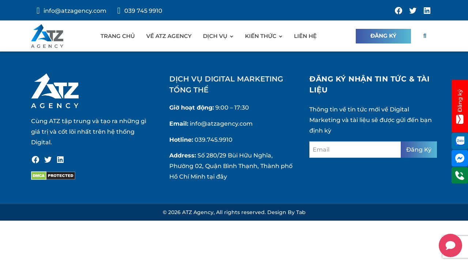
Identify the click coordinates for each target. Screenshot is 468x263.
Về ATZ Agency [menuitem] (169, 36)
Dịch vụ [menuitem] (215, 36)
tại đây (217, 176)
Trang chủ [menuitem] (118, 36)
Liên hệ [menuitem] (305, 36)
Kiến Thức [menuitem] (260, 36)
